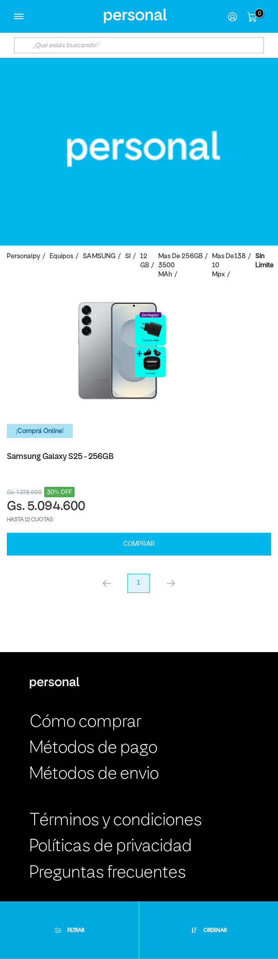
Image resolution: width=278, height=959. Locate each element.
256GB (192, 257)
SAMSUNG (99, 257)
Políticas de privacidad (111, 846)
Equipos (61, 257)
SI (128, 257)
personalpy (23, 257)
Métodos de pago (93, 748)
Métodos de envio (94, 774)
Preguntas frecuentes (108, 873)
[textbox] (139, 45)
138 (240, 257)
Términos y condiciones (116, 820)
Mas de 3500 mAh (169, 266)
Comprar (139, 544)
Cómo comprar (85, 722)
